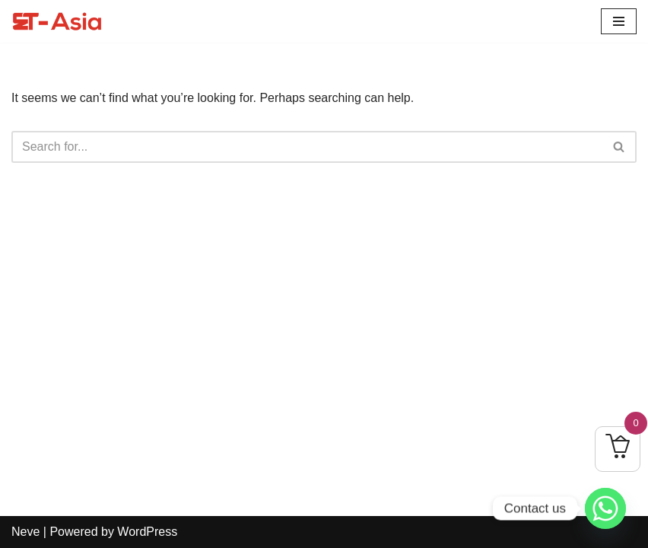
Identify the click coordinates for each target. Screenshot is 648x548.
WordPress (147, 531)
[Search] (306, 147)
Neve (25, 531)
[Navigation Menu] (619, 21)
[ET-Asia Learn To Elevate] (57, 21)
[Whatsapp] (605, 508)
